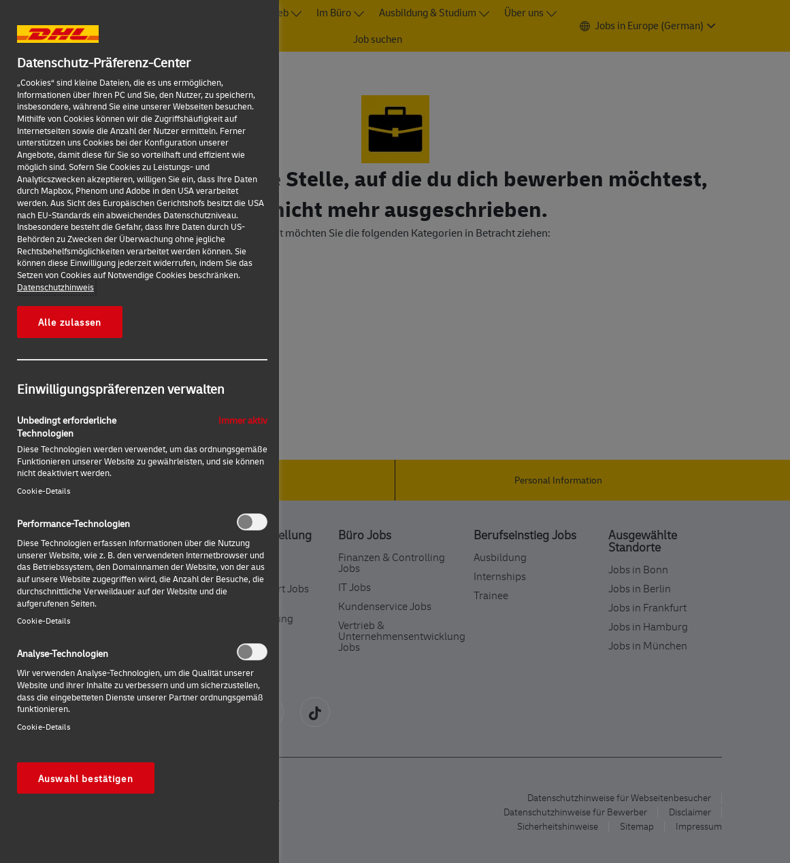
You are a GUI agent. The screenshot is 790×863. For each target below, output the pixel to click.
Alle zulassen (69, 321)
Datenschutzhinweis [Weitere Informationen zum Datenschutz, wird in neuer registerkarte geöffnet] (55, 287)
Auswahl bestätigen (85, 778)
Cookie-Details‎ (43, 490)
